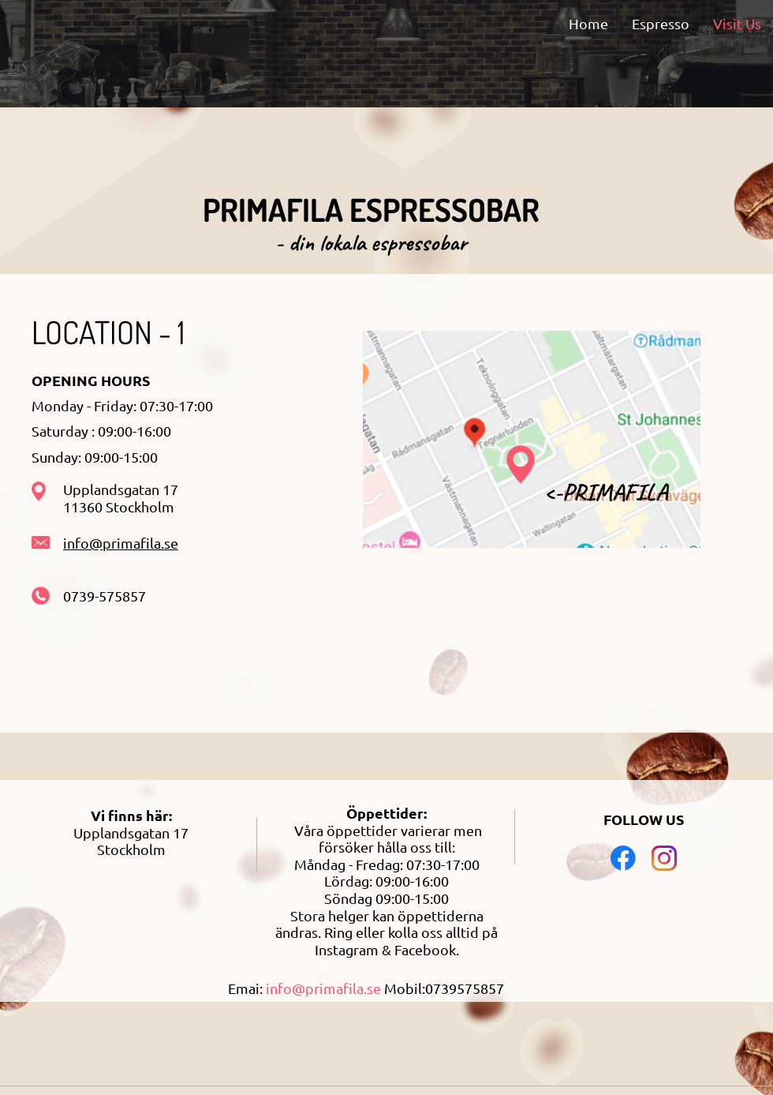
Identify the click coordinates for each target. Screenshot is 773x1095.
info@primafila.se (120, 542)
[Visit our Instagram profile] (664, 858)
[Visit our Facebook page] (623, 858)
